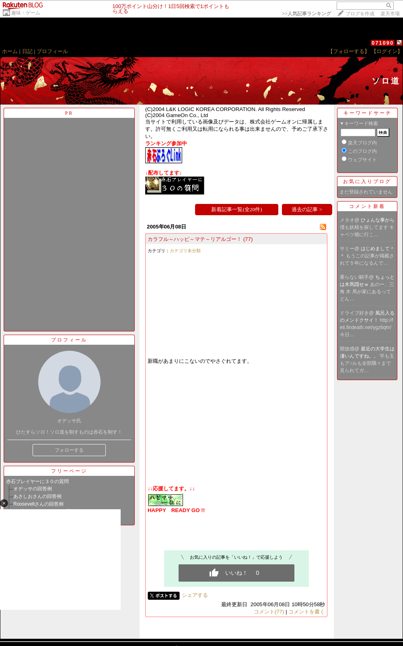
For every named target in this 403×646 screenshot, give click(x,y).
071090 (383, 43)
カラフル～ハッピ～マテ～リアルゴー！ (195, 239)
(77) (248, 239)
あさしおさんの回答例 (37, 496)
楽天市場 (390, 13)
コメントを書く (306, 612)
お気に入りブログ (367, 181)
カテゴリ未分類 (185, 250)
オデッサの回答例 (32, 489)
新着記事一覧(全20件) (236, 209)
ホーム (10, 51)
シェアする (195, 595)
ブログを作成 (359, 13)
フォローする (69, 450)
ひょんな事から (378, 220)
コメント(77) (269, 612)
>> (306, 13)
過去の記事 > (307, 209)
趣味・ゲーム (25, 13)
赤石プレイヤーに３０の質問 (37, 481)
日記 (27, 51)
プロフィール (52, 51)
